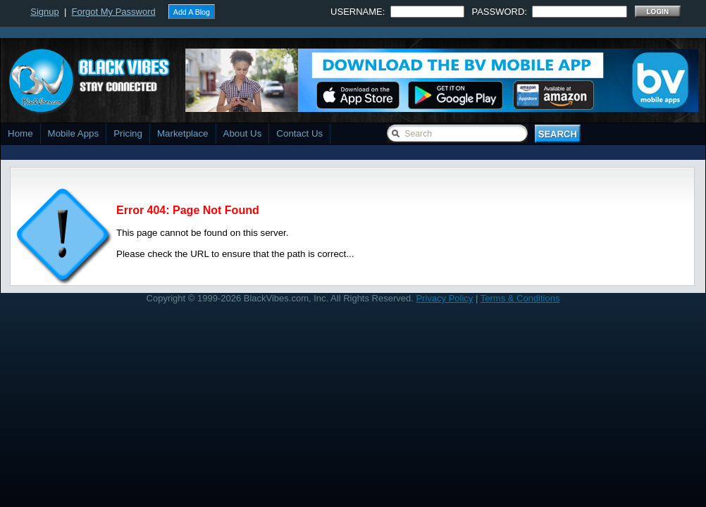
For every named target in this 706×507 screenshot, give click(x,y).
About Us (242, 133)
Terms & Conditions (520, 298)
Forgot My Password (114, 11)
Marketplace (183, 133)
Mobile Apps (73, 133)
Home (20, 133)
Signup (44, 11)
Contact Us (299, 133)
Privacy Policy (444, 298)
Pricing (127, 133)
